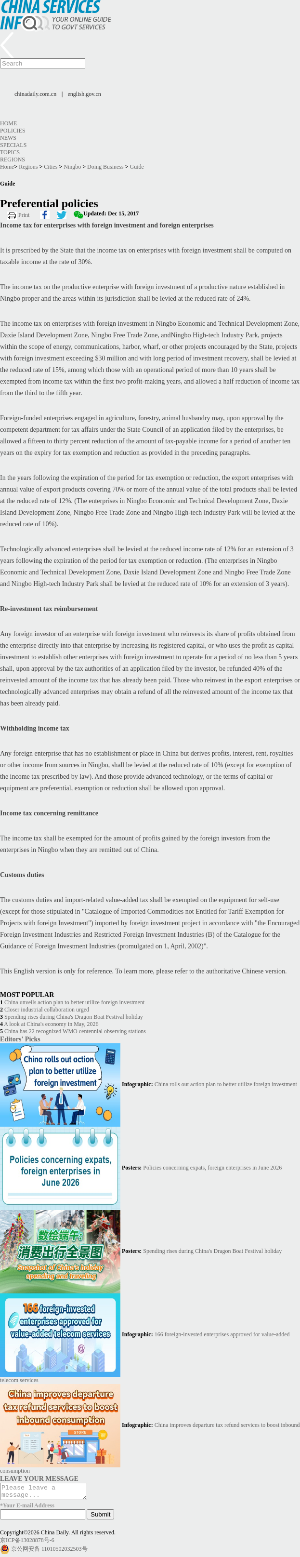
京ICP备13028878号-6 (27, 1543)
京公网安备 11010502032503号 (49, 1551)
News (8, 137)
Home (8, 123)
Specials (13, 145)
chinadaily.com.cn (35, 94)
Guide (137, 166)
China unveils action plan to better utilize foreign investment (74, 1002)
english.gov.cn (84, 94)
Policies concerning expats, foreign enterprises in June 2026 (212, 1167)
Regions (12, 159)
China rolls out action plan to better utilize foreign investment (226, 1084)
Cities (50, 166)
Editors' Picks (20, 1039)
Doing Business (105, 166)
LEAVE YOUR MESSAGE (39, 1478)
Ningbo (72, 166)
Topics (10, 152)
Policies (13, 130)
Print (23, 215)
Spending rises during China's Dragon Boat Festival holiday (73, 1016)
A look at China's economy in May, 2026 (51, 1024)
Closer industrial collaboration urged (46, 1009)
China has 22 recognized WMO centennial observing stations (75, 1031)
